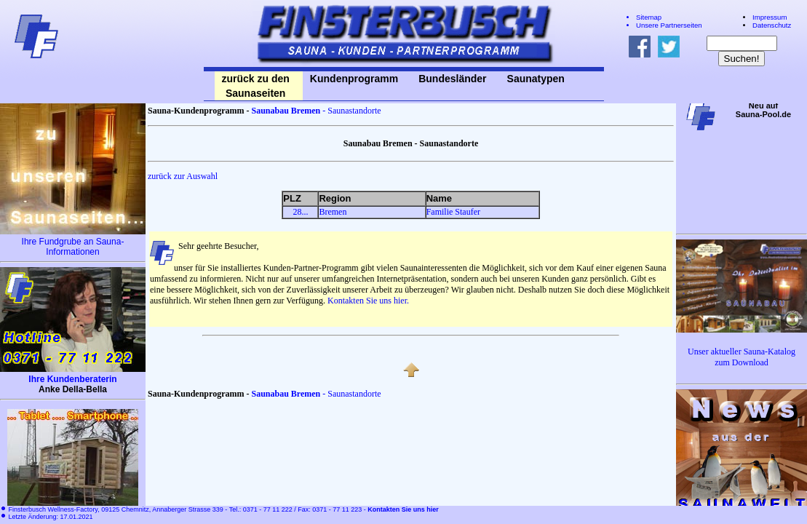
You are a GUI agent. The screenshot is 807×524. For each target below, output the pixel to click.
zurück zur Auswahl (183, 176)
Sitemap (648, 17)
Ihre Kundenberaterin (72, 379)
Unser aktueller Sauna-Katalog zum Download (741, 357)
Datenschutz (771, 25)
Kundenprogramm (354, 78)
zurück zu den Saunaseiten (256, 86)
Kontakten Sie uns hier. (368, 300)
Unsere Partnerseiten (669, 25)
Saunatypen (536, 78)
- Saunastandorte (316, 111)
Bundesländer (452, 78)
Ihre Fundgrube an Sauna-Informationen (73, 247)
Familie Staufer (453, 212)
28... (300, 212)
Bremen (332, 212)
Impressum (769, 17)
